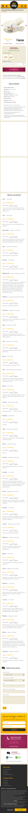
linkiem (15, 800)
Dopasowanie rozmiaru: (8, 677)
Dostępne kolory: (7, 53)
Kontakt (5, 780)
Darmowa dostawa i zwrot (14, 50)
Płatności (6, 783)
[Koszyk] (25, 6)
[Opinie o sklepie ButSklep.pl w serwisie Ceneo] (18, 757)
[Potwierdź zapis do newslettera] (14, 729)
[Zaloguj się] (7, 6)
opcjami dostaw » (21, 76)
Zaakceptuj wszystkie (20, 810)
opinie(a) (6, 43)
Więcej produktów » (20, 43)
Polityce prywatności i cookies (10, 803)
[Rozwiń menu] (3, 6)
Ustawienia (10, 809)
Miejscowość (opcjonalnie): (9, 689)
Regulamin (6, 772)
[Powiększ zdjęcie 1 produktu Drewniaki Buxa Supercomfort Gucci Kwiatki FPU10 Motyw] (14, 25)
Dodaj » (10, 43)
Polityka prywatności (8, 774)
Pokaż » (14, 102)
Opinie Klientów (7, 769)
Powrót (3, 11)
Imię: (4, 683)
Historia (5, 771)
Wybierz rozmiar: (7, 61)
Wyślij (4, 708)
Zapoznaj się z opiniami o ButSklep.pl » (14, 761)
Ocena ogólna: (6, 672)
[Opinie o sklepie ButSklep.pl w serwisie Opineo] (9, 757)
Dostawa (6, 782)
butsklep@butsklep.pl (14, 746)
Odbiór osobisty (7, 785)
